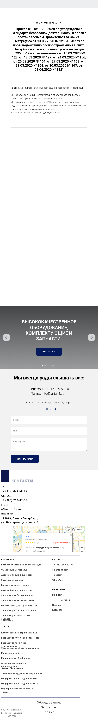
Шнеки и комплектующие (15, 585)
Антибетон (7, 620)
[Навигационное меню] (93, 4)
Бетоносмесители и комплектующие (21, 565)
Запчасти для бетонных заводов (19, 610)
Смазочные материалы (14, 570)
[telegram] (55, 409)
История (57, 605)
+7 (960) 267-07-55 (14, 500)
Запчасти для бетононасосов (17, 595)
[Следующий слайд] (91, 337)
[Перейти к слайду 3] (47, 365)
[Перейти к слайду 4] (50, 365)
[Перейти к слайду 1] (42, 365)
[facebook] (43, 409)
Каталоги (57, 610)
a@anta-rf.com (11, 509)
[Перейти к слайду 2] (45, 365)
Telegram (57, 575)
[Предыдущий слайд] (6, 337)
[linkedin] (51, 409)
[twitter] (47, 409)
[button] (49, 352)
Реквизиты (58, 595)
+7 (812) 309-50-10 (14, 490)
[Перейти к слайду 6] (55, 365)
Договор (65, 600)
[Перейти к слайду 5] (52, 365)
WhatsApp (57, 580)
